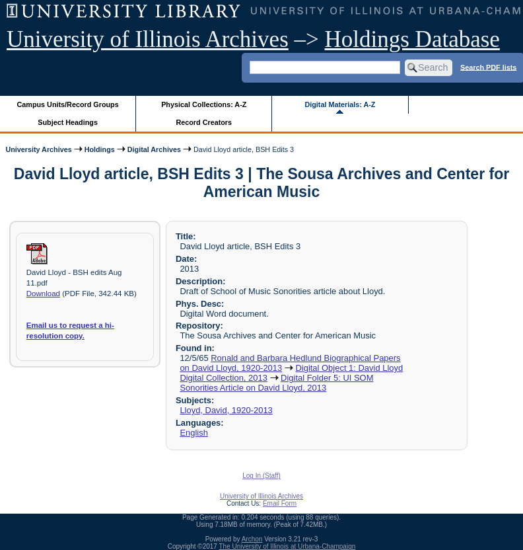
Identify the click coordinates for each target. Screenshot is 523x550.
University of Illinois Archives (148, 39)
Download (43, 293)
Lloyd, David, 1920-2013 (226, 410)
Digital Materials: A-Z (339, 104)
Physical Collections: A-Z (203, 104)
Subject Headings (68, 122)
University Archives (38, 149)
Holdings (100, 149)
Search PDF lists (488, 67)
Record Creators (204, 122)
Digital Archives (154, 149)
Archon (252, 539)
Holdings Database (412, 39)
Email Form (279, 503)
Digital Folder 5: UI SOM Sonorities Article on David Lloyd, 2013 (276, 383)
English (193, 433)
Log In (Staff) (261, 475)
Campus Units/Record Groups (68, 104)
